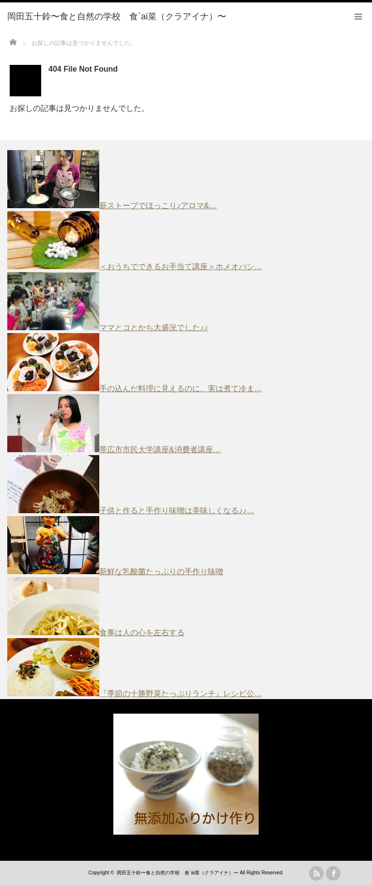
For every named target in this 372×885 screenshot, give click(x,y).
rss (316, 873)
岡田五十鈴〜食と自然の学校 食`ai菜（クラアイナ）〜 (177, 872)
